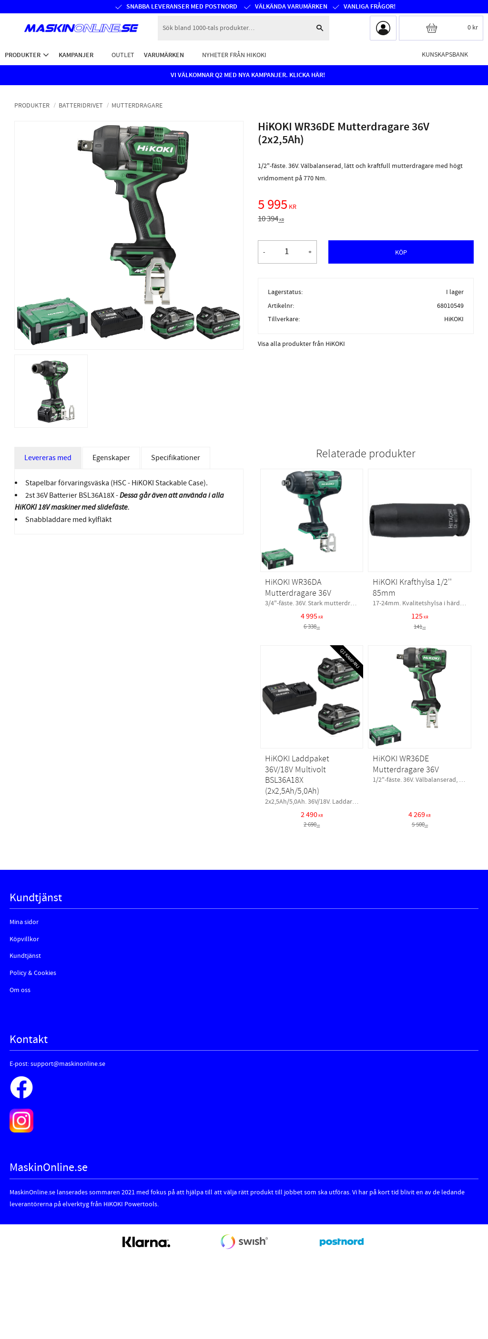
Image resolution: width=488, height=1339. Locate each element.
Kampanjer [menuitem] (76, 54)
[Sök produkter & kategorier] (234, 28)
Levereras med (47, 458)
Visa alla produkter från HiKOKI (301, 344)
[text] (366, 206)
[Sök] (319, 28)
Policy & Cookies (33, 973)
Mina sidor (24, 922)
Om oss (20, 990)
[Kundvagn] (441, 28)
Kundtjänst (25, 956)
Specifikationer (175, 458)
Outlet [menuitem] (123, 54)
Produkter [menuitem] (23, 54)
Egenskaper (111, 458)
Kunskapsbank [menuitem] (445, 54)
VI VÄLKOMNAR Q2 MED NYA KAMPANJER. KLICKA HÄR (247, 75)
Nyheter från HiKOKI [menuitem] (234, 54)
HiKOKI (454, 319)
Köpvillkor (24, 939)
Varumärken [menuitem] (164, 54)
